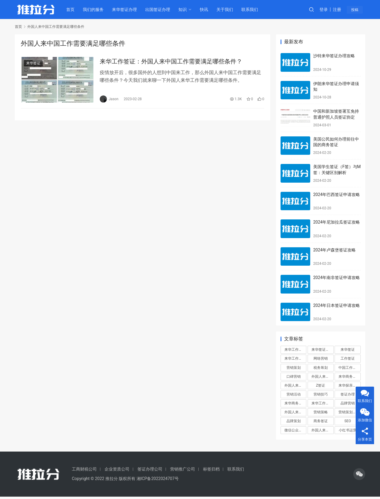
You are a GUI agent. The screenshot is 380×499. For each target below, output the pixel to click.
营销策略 (321, 412)
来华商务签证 (349, 376)
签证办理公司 (149, 469)
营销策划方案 (349, 412)
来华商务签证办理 (295, 403)
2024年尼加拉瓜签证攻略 (336, 222)
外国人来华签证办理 (295, 385)
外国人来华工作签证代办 (322, 430)
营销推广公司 (182, 469)
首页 (71, 9)
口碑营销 (293, 376)
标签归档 (211, 469)
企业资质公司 (116, 469)
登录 (326, 9)
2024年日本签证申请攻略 (336, 305)
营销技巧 (321, 394)
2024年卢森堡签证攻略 (334, 250)
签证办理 (348, 394)
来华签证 (33, 63)
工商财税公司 (84, 469)
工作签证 (348, 358)
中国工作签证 (349, 368)
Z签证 (320, 385)
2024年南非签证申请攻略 (336, 277)
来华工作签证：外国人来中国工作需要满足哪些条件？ (171, 61)
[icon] (359, 474)
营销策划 (293, 368)
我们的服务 (94, 9)
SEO (347, 421)
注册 (339, 9)
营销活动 (293, 394)
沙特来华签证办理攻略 (334, 55)
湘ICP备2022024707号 (158, 478)
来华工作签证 (295, 349)
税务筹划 (321, 368)
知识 (184, 9)
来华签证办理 (125, 9)
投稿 (356, 10)
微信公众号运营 (295, 430)
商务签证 (321, 421)
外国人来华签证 (322, 376)
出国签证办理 (158, 9)
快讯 (205, 9)
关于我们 (226, 9)
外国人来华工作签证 (295, 412)
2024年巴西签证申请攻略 (336, 194)
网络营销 (321, 358)
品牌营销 (348, 403)
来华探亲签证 (349, 385)
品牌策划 (293, 421)
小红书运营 (348, 430)
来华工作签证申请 (322, 403)
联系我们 (251, 9)
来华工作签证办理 (295, 358)
